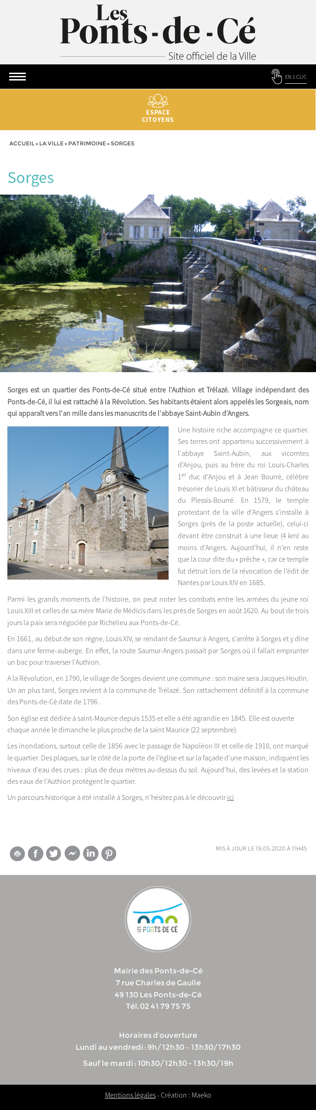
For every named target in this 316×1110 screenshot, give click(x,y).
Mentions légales (130, 1094)
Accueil (22, 143)
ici (230, 797)
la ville (51, 143)
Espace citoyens (158, 109)
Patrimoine (87, 143)
